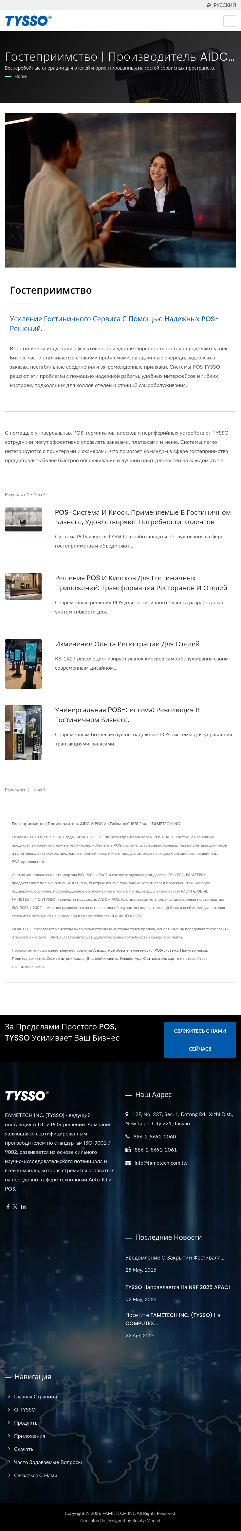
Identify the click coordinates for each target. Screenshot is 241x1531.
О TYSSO (25, 1410)
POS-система (166, 950)
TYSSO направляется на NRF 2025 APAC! (177, 1287)
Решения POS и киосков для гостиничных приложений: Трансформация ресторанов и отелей (143, 583)
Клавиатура (130, 958)
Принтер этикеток (28, 958)
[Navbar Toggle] (230, 21)
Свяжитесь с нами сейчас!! (200, 1040)
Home (20, 76)
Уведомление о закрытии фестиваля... (174, 1257)
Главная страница (35, 1396)
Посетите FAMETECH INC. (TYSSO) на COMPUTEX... (173, 1319)
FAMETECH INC (119, 1513)
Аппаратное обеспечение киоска (123, 950)
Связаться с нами (35, 1475)
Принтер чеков (193, 950)
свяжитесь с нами (28, 966)
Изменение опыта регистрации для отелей (128, 644)
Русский (225, 5)
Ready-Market (146, 1520)
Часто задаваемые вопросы (48, 1462)
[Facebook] (8, 1207)
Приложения (29, 1436)
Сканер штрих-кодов (65, 958)
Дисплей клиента (102, 958)
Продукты (26, 1423)
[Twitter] (15, 1207)
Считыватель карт (159, 958)
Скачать (23, 1449)
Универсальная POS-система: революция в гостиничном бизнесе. (128, 714)
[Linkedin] (23, 1207)
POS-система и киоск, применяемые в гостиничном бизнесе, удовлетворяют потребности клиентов (144, 517)
